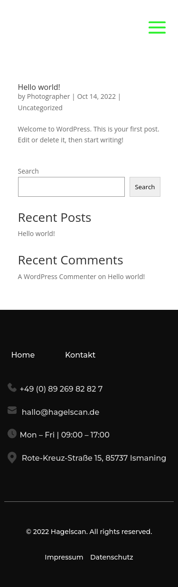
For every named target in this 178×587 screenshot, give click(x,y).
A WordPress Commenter (57, 276)
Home (23, 354)
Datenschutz (111, 557)
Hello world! (39, 87)
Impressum (64, 557)
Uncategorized (40, 107)
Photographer (48, 96)
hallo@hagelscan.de (59, 412)
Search (28, 170)
